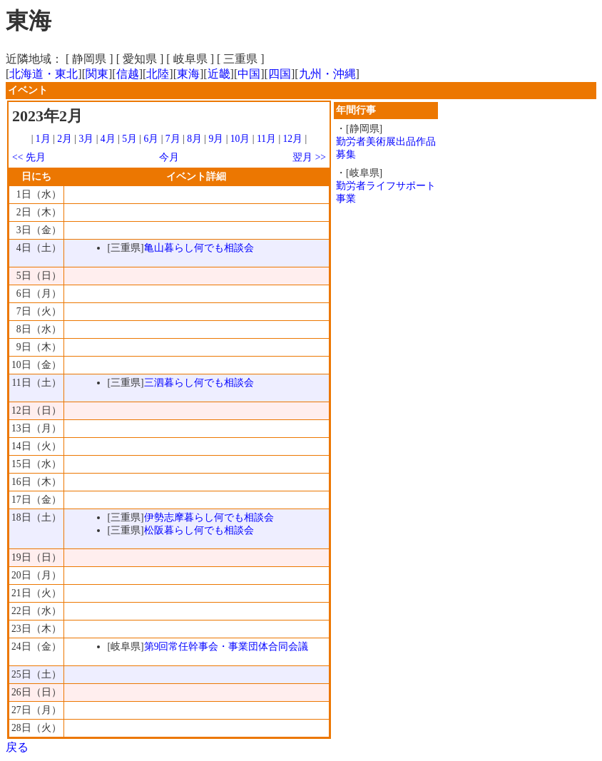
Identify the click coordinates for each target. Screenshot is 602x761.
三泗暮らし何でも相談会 (199, 382)
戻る (17, 747)
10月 (240, 138)
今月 (169, 157)
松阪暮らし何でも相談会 (199, 530)
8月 (194, 138)
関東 (97, 74)
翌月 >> (309, 157)
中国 (249, 74)
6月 (150, 138)
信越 (127, 74)
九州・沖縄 (327, 74)
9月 (215, 138)
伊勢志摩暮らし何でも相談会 (209, 517)
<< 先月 (29, 157)
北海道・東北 (43, 74)
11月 (266, 138)
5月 (129, 138)
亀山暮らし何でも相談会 (199, 247)
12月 (293, 138)
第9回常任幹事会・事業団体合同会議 (226, 646)
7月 (172, 138)
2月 (64, 138)
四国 (279, 74)
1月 (43, 138)
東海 (188, 74)
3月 (86, 138)
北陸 (157, 74)
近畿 (219, 74)
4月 (108, 138)
